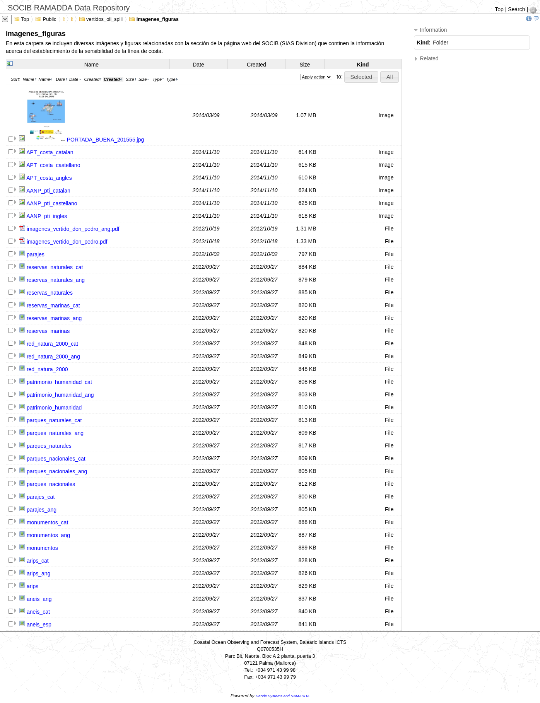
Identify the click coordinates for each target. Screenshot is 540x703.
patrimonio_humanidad (54, 407)
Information (430, 30)
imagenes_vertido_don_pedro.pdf (67, 242)
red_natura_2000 (47, 369)
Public (45, 18)
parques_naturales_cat (54, 420)
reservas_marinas (48, 331)
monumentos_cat (47, 522)
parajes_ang (41, 510)
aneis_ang (39, 599)
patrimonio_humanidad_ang (60, 395)
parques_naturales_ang (55, 433)
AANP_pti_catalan (48, 191)
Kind (363, 64)
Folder (440, 42)
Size (304, 64)
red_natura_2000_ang (53, 356)
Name (91, 64)
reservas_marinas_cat (53, 305)
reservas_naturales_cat (55, 267)
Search (516, 9)
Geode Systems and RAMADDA (282, 696)
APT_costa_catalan (49, 152)
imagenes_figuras (154, 18)
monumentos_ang (48, 535)
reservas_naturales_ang (56, 280)
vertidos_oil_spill (101, 18)
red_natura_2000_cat (52, 344)
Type (158, 79)
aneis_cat (38, 612)
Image (386, 115)
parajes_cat (41, 497)
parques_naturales (49, 446)
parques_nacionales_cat (56, 459)
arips (32, 586)
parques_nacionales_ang (57, 471)
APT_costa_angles (49, 178)
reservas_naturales (50, 293)
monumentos (42, 548)
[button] (361, 77)
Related (426, 58)
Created (256, 64)
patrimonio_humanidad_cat (59, 382)
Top (499, 9)
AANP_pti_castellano (51, 203)
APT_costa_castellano (53, 165)
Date (198, 64)
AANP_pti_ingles (46, 216)
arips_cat (38, 561)
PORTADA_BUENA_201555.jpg (105, 140)
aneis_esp (39, 624)
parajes (35, 254)
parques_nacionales (51, 484)
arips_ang (39, 573)
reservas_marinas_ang (54, 318)
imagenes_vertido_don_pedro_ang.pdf (73, 229)
